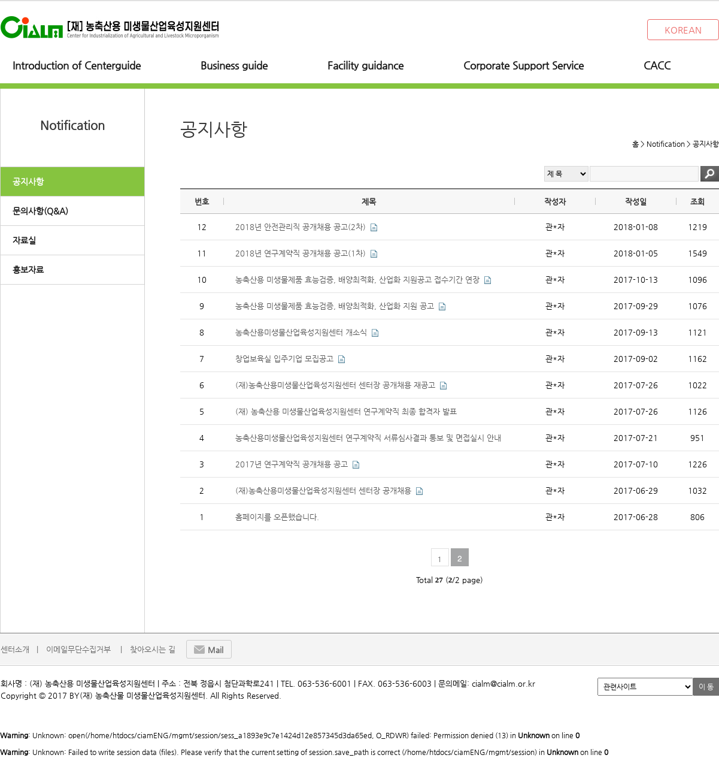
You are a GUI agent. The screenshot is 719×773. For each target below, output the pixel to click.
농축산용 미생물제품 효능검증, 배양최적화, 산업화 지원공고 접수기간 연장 (357, 279)
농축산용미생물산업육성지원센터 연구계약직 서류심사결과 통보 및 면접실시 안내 (368, 437)
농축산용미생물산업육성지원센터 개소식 (301, 332)
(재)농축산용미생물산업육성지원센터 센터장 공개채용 (323, 490)
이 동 (706, 687)
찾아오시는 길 (152, 649)
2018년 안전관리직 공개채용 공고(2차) (300, 226)
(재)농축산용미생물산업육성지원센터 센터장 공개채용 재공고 (335, 385)
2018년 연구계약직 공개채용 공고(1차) (300, 253)
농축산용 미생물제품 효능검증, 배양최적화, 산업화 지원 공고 (334, 305)
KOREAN (683, 30)
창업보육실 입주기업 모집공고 (284, 358)
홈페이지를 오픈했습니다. (277, 516)
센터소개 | (19, 649)
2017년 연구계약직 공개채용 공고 (291, 464)
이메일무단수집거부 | (84, 649)
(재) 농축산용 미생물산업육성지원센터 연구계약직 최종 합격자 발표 (346, 411)
